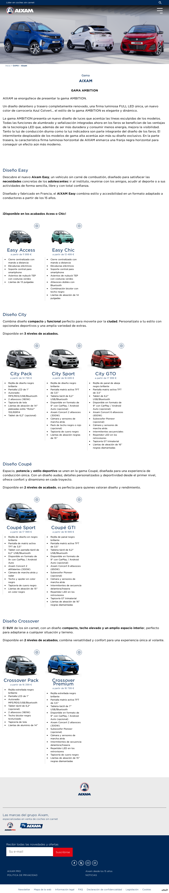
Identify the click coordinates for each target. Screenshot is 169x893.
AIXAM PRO (14, 871)
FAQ (80, 889)
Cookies (146, 889)
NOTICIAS (91, 875)
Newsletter (24, 889)
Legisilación (132, 889)
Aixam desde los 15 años (98, 871)
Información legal (64, 889)
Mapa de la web (42, 889)
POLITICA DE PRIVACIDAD (22, 875)
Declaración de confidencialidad (104, 889)
